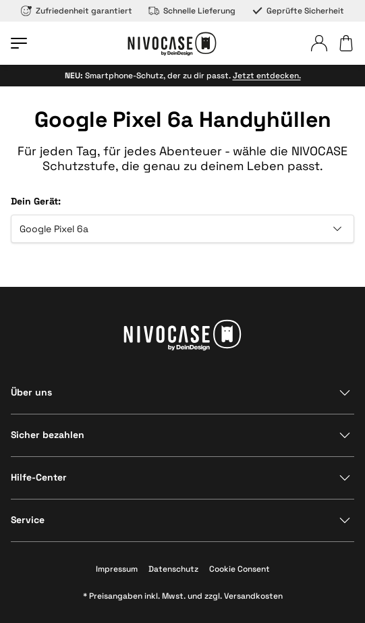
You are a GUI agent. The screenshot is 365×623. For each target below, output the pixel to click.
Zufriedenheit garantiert (76, 10)
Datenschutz (173, 569)
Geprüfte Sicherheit (298, 10)
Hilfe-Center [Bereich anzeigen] (39, 477)
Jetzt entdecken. (267, 75)
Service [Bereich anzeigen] (28, 520)
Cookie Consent (239, 569)
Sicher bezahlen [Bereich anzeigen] (47, 435)
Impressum (117, 569)
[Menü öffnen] (19, 43)
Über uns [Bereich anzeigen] (31, 392)
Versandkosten (253, 596)
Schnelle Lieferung (191, 10)
